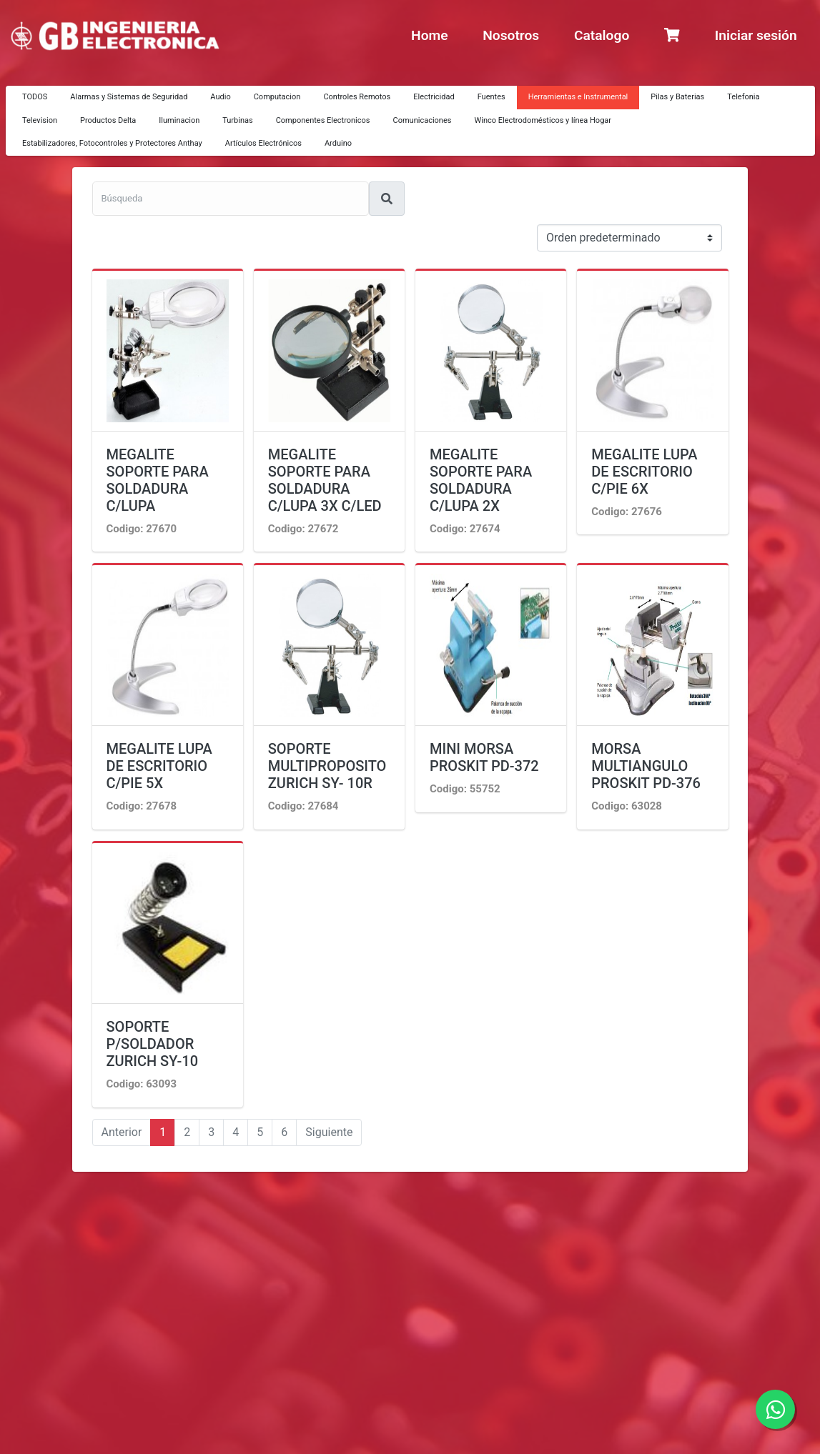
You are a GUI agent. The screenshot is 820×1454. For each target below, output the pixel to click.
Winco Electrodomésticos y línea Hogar (542, 120)
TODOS (34, 96)
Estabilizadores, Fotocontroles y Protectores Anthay (112, 143)
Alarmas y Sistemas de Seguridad (128, 96)
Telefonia (743, 96)
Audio (220, 96)
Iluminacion (179, 120)
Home (429, 35)
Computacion (277, 96)
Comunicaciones (422, 120)
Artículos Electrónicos (263, 143)
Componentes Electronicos (323, 120)
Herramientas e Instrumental (578, 96)
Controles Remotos (356, 96)
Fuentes (491, 96)
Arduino (338, 143)
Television (39, 120)
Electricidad (433, 96)
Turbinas (237, 120)
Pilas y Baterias (677, 96)
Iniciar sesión (756, 35)
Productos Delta (108, 120)
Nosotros (511, 35)
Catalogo (601, 35)
